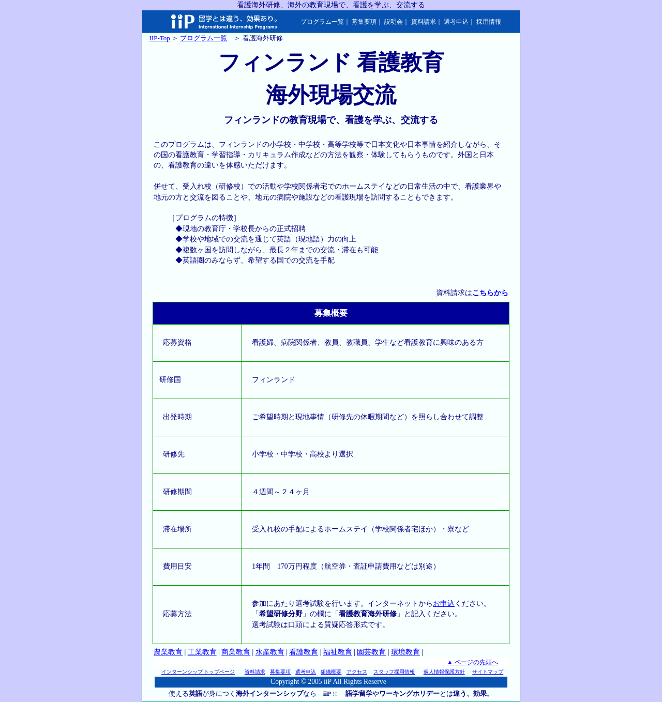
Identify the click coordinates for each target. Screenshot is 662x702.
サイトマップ (487, 672)
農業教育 (168, 652)
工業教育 (202, 652)
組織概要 (331, 672)
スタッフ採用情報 (394, 672)
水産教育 (269, 652)
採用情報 (488, 21)
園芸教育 (371, 652)
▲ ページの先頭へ (472, 662)
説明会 (393, 21)
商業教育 (235, 652)
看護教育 (303, 652)
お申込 (444, 603)
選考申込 (456, 21)
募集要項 (364, 21)
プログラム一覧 (322, 21)
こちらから (490, 293)
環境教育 (405, 652)
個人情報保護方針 (444, 672)
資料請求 (423, 21)
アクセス (357, 672)
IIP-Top (159, 38)
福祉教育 (337, 652)
